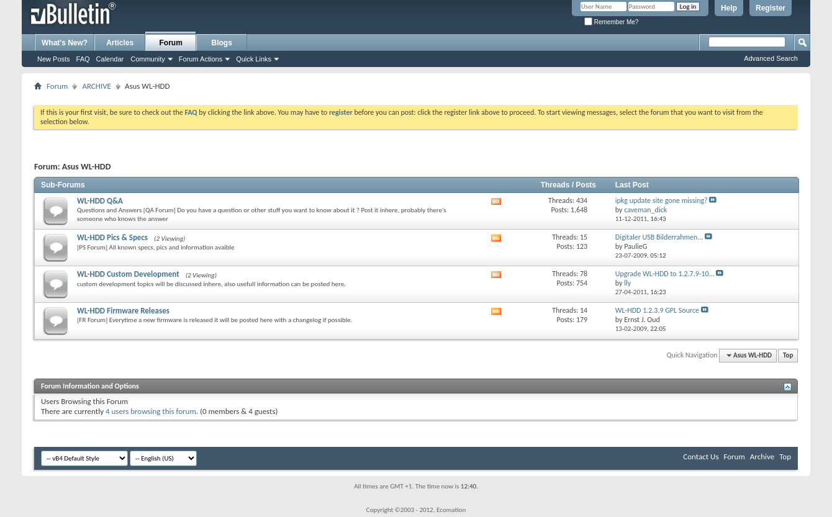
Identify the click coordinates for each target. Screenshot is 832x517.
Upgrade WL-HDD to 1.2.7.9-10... (665, 273)
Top (788, 355)
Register (770, 8)
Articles (119, 42)
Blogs (222, 42)
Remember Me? (611, 22)
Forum (171, 42)
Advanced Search (771, 58)
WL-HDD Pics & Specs (112, 237)
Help (729, 8)
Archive (762, 456)
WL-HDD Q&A (100, 200)
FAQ (83, 59)
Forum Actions (200, 59)
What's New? (65, 42)
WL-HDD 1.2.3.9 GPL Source (657, 310)
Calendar (110, 59)
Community (147, 59)
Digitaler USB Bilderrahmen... (659, 237)
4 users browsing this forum (151, 411)
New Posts (53, 59)
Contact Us (700, 456)
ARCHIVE (96, 86)
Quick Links (253, 59)
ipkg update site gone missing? (661, 200)
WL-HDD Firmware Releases (123, 310)
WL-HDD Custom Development (128, 274)
